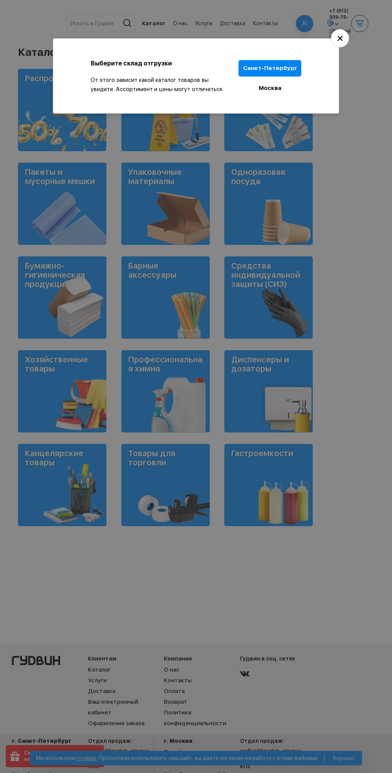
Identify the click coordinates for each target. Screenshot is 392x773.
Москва (270, 87)
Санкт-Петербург (270, 68)
